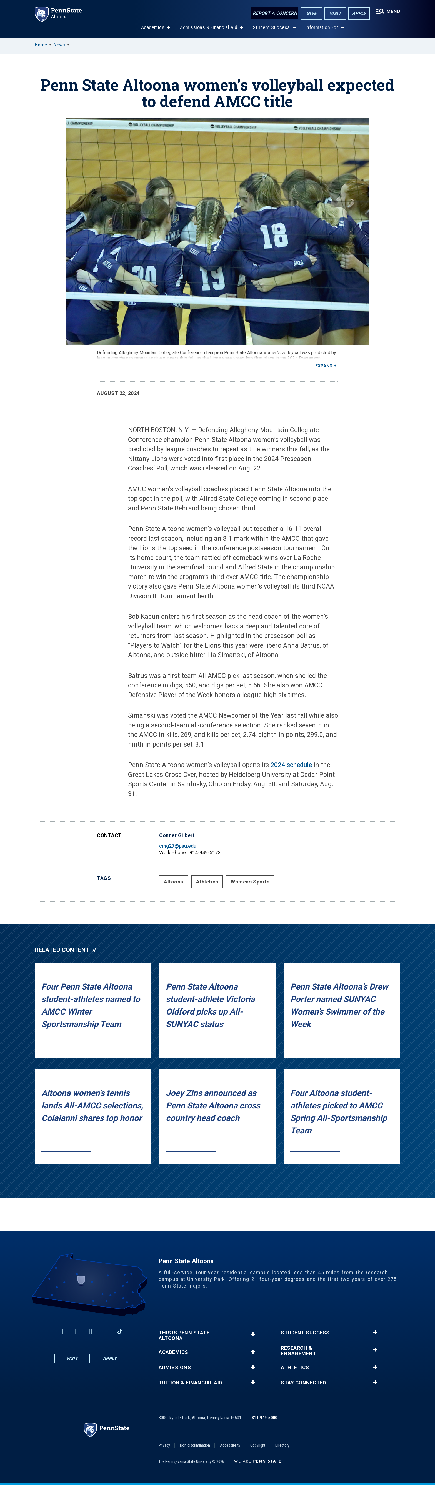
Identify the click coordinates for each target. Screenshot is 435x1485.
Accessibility (230, 1445)
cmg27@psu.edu (177, 846)
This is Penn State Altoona (184, 1335)
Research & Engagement (298, 1350)
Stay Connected (303, 1383)
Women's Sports (250, 882)
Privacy (164, 1445)
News (59, 44)
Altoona (173, 882)
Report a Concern (275, 13)
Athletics (207, 882)
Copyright (257, 1445)
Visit (335, 13)
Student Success (271, 27)
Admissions (175, 1367)
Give (311, 13)
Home (41, 44)
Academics (153, 27)
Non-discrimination (195, 1445)
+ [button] (253, 1334)
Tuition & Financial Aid (190, 1383)
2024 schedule (291, 765)
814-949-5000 (264, 1417)
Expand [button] (323, 366)
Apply (359, 13)
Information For (322, 27)
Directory (282, 1445)
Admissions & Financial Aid (208, 27)
